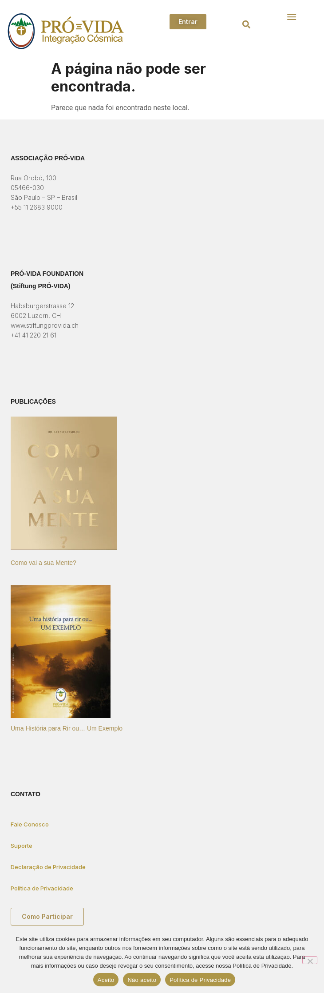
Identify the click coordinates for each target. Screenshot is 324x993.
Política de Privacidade (42, 888)
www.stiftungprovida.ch (45, 325)
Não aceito (141, 980)
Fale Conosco (30, 824)
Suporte (21, 845)
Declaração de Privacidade (48, 866)
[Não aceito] (309, 960)
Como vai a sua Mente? (43, 562)
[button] (246, 24)
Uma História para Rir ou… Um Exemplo (66, 728)
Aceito (106, 980)
